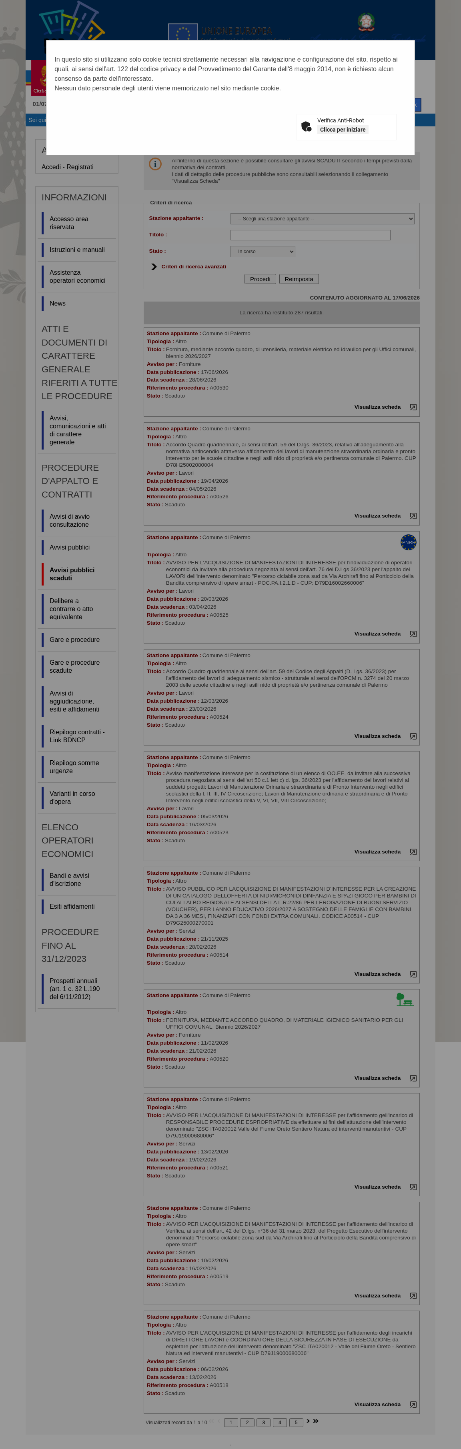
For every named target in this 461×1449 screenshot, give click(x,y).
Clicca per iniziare (343, 129)
